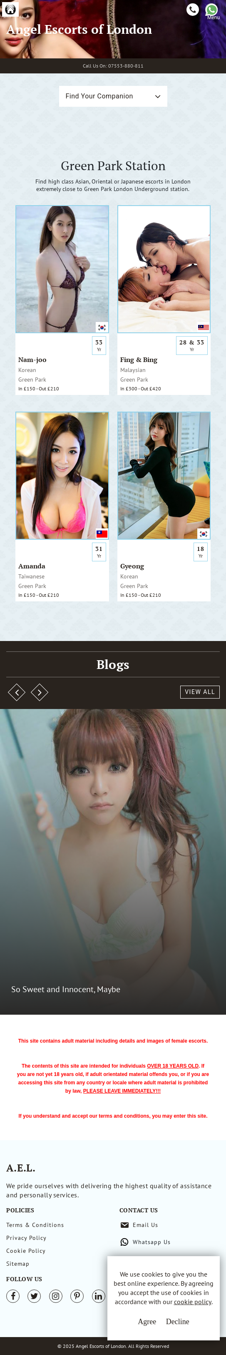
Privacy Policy (26, 1238)
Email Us (145, 1225)
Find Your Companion (99, 96)
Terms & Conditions (35, 1225)
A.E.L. (20, 1167)
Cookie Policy (26, 1250)
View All (200, 692)
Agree (147, 1321)
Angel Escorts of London (79, 29)
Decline (177, 1321)
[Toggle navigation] (213, 28)
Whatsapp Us (152, 1242)
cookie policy (192, 1301)
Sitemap (18, 1263)
